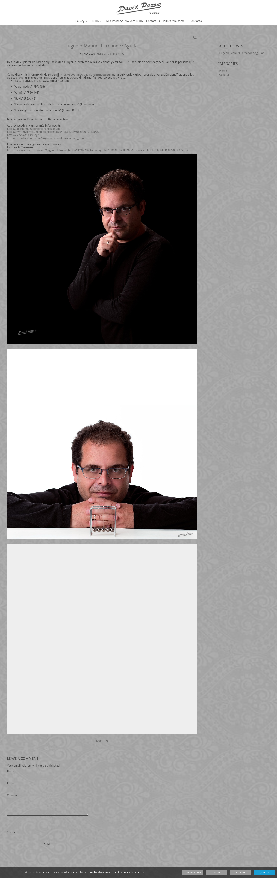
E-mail (11, 783)
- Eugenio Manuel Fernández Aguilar (240, 53)
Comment (13, 795)
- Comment (113, 53)
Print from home (173, 21)
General (101, 53)
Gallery (79, 21)
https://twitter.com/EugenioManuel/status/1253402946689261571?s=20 (53, 131)
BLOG (95, 21)
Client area (195, 21)
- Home (222, 70)
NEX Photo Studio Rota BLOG (124, 21)
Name (10, 771)
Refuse (240, 872)
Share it (102, 740)
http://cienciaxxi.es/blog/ (23, 135)
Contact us (153, 21)
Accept (264, 872)
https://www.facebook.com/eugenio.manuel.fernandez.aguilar (46, 138)
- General (223, 74)
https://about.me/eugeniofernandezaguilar (87, 74)
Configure (216, 872)
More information (193, 872)
